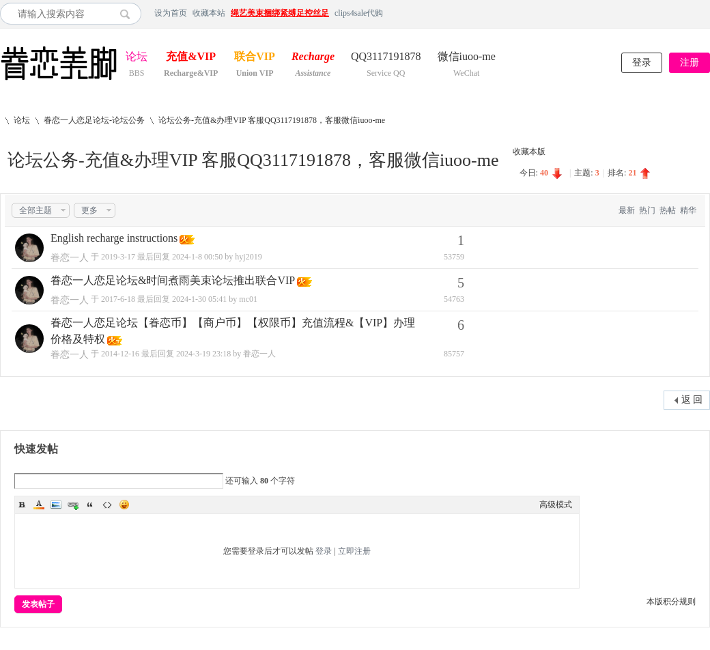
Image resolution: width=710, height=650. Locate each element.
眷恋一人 (70, 258)
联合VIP (254, 58)
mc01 (248, 299)
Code (107, 504)
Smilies (124, 504)
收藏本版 (529, 151)
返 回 (692, 400)
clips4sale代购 (359, 13)
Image (56, 504)
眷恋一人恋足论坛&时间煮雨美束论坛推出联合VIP (173, 280)
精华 (688, 210)
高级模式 (555, 504)
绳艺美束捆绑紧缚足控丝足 (280, 13)
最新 (627, 210)
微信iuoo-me (467, 58)
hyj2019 (248, 257)
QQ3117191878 (386, 58)
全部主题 (35, 210)
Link (73, 504)
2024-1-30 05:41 (199, 299)
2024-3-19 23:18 (203, 353)
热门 (647, 210)
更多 (89, 210)
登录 (641, 62)
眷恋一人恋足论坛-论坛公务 (94, 120)
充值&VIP (191, 58)
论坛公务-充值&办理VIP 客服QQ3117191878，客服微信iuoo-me (271, 120)
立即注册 (354, 551)
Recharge (313, 58)
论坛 (136, 58)
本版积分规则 (671, 601)
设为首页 (170, 13)
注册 (689, 62)
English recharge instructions (114, 238)
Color (39, 504)
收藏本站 (209, 13)
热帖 (667, 210)
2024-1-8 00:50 (197, 257)
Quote (90, 504)
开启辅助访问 (706, 13)
